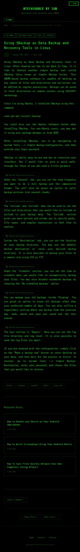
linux (39, 35)
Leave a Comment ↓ (15, 500)
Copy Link (58, 385)
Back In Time (59, 66)
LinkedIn (34, 385)
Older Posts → (50, 517)
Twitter (9, 385)
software (50, 35)
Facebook (21, 385)
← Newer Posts (29, 517)
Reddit (46, 385)
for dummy (10, 35)
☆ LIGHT (74, 3)
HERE (56, 132)
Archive (41, 538)
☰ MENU (9, 20)
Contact (52, 538)
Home (5, 25)
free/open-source (25, 35)
